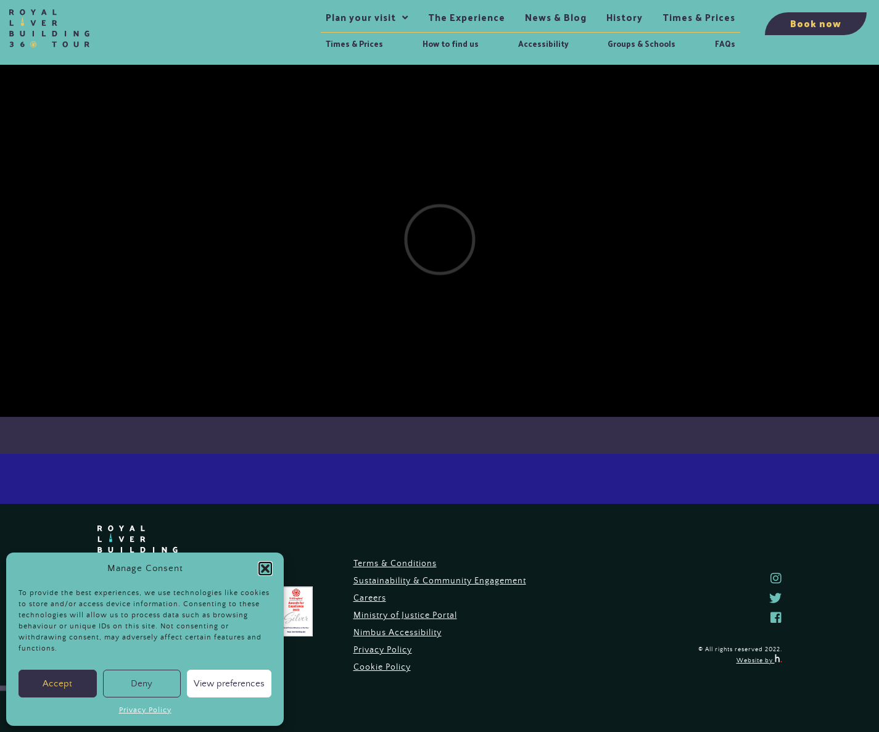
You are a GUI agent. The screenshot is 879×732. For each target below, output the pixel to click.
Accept (57, 683)
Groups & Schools (641, 44)
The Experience (466, 17)
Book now (815, 23)
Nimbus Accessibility (397, 633)
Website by (759, 660)
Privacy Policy (145, 710)
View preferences (229, 683)
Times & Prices (354, 44)
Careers (369, 598)
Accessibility (543, 44)
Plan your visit (361, 17)
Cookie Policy (382, 667)
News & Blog (556, 17)
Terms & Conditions (395, 564)
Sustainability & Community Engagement (439, 581)
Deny (141, 683)
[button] (265, 568)
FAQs (725, 44)
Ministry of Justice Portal (405, 615)
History (624, 17)
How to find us (451, 44)
